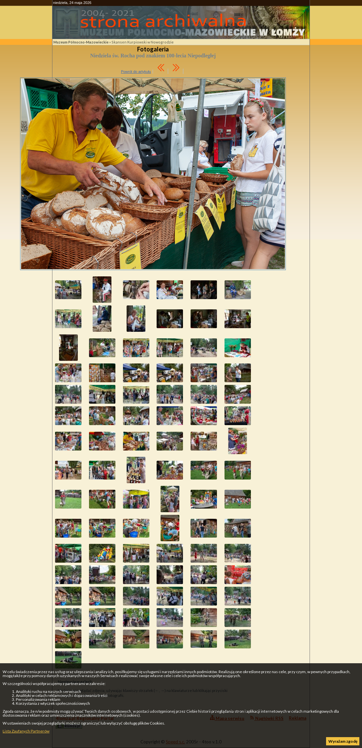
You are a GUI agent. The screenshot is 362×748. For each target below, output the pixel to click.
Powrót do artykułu (136, 72)
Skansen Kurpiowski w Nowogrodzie (142, 42)
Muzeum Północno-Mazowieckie (80, 42)
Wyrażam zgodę (342, 741)
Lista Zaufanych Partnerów (26, 731)
